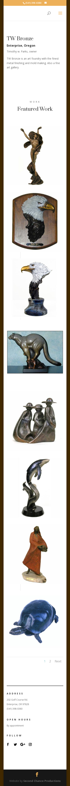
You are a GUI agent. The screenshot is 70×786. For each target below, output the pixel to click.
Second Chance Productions (42, 781)
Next (58, 661)
